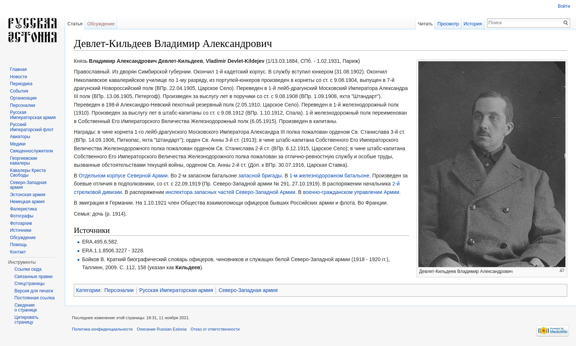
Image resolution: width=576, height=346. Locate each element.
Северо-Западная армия (248, 290)
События (19, 91)
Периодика (21, 83)
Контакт (18, 252)
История (473, 23)
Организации (23, 98)
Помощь (18, 244)
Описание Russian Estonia (161, 329)
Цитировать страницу (26, 320)
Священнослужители (31, 151)
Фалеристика (23, 209)
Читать (425, 23)
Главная (18, 69)
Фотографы (21, 216)
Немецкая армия (27, 201)
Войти (564, 6)
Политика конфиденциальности (102, 329)
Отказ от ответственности (215, 329)
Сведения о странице (25, 308)
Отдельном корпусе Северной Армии (123, 176)
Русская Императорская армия (176, 290)
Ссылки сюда (28, 269)
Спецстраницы (29, 283)
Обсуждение (101, 23)
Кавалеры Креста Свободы (28, 173)
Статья (74, 23)
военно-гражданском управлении (342, 192)
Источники (20, 230)
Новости (18, 76)
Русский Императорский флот (31, 127)
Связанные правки (33, 276)
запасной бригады (260, 176)
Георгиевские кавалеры (23, 161)
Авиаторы (20, 136)
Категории (88, 290)
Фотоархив (21, 223)
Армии (391, 192)
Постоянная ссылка (34, 297)
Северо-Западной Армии (265, 192)
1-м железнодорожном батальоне (329, 176)
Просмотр (448, 23)
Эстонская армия (27, 194)
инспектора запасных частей (199, 192)
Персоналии (119, 290)
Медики (17, 144)
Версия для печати (33, 290)
